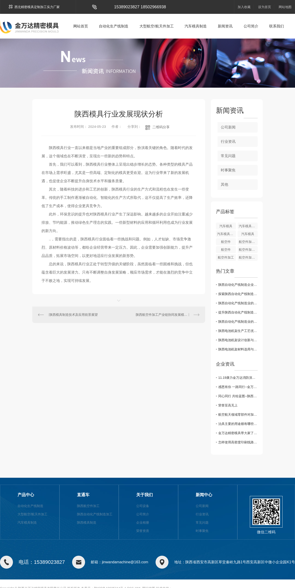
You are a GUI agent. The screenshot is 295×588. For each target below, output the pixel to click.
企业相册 (142, 522)
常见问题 (228, 156)
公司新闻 (228, 127)
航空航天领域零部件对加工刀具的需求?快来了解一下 (238, 414)
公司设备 (142, 506)
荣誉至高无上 (228, 405)
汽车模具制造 (196, 26)
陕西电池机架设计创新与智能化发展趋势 (238, 340)
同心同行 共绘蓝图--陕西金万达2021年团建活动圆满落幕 (238, 396)
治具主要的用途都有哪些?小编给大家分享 (238, 424)
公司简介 (251, 26)
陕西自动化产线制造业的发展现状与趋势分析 (238, 321)
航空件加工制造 (248, 242)
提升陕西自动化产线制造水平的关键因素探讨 (238, 312)
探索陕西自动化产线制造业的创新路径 (238, 294)
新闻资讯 (225, 26)
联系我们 (276, 26)
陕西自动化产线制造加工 (94, 514)
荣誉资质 (142, 531)
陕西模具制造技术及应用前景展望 (73, 314)
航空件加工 (226, 257)
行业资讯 (228, 141)
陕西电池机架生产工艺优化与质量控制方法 (238, 331)
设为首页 (264, 7)
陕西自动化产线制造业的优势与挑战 (238, 303)
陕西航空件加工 (88, 506)
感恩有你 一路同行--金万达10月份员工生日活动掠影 (238, 387)
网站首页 (80, 26)
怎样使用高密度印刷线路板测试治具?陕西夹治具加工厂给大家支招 (238, 442)
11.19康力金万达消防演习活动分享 (238, 377)
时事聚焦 (228, 170)
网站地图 (285, 7)
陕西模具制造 (86, 522)
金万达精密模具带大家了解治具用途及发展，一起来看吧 (238, 433)
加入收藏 (244, 7)
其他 (224, 184)
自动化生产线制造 (113, 26)
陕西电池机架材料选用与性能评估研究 (238, 349)
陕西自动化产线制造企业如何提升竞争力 (238, 285)
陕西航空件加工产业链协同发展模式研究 (165, 314)
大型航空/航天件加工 (156, 26)
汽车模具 (225, 226)
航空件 (226, 242)
